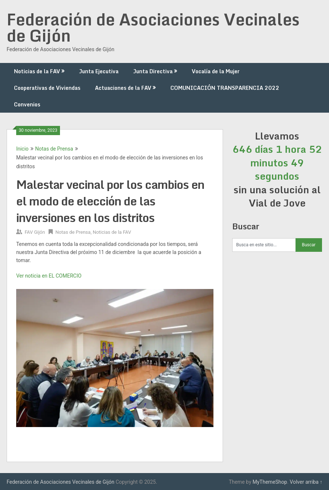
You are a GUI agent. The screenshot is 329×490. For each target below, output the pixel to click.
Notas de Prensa (54, 149)
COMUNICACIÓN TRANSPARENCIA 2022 (224, 88)
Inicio (22, 149)
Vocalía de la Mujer (216, 71)
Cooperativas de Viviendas (47, 88)
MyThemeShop (269, 482)
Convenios (27, 104)
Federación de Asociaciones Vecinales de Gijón (153, 27)
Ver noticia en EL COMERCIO (48, 276)
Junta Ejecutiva (98, 71)
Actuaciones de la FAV (123, 88)
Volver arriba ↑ (306, 482)
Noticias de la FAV (37, 71)
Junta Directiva (153, 71)
